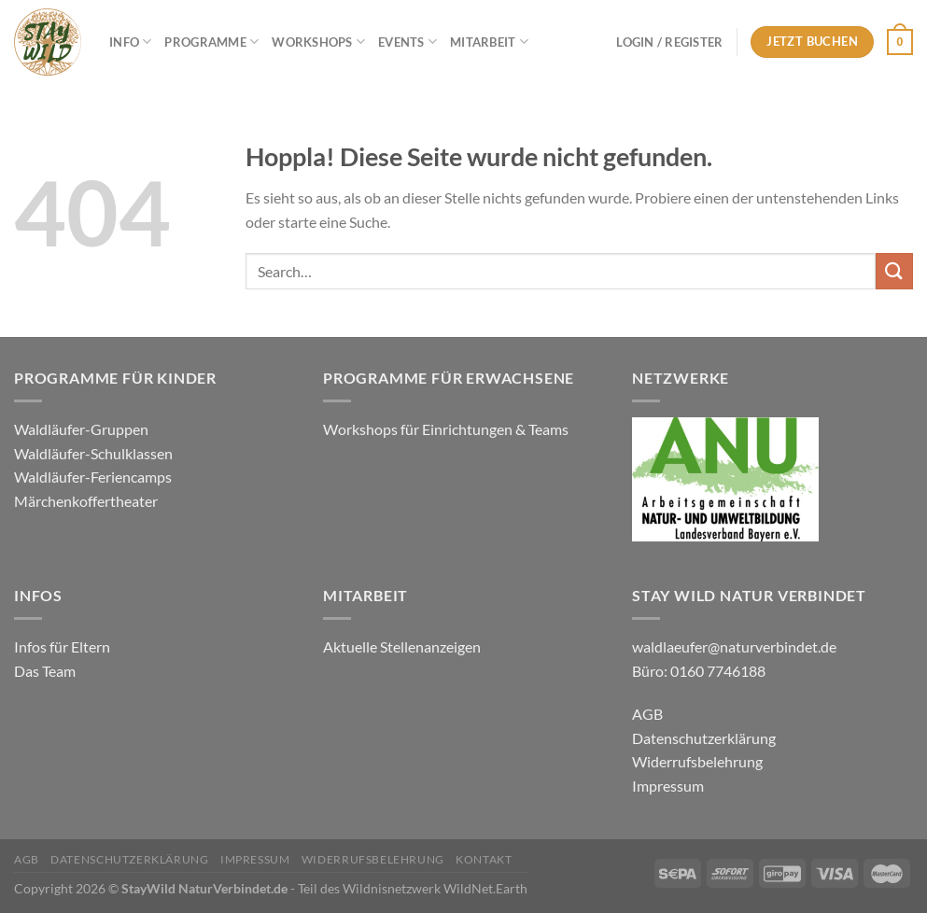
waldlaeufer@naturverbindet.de (734, 646)
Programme (211, 41)
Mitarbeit (489, 41)
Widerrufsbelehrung (697, 761)
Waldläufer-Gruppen (81, 429)
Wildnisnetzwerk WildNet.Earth (435, 888)
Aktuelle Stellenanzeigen (403, 646)
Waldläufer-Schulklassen (93, 453)
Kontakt (484, 859)
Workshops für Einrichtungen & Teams (447, 429)
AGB (647, 714)
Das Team (45, 671)
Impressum (668, 785)
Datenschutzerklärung (704, 738)
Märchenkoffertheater (86, 501)
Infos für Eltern (62, 646)
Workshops (318, 41)
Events (407, 41)
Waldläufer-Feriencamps (93, 476)
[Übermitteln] (894, 271)
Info (130, 41)
